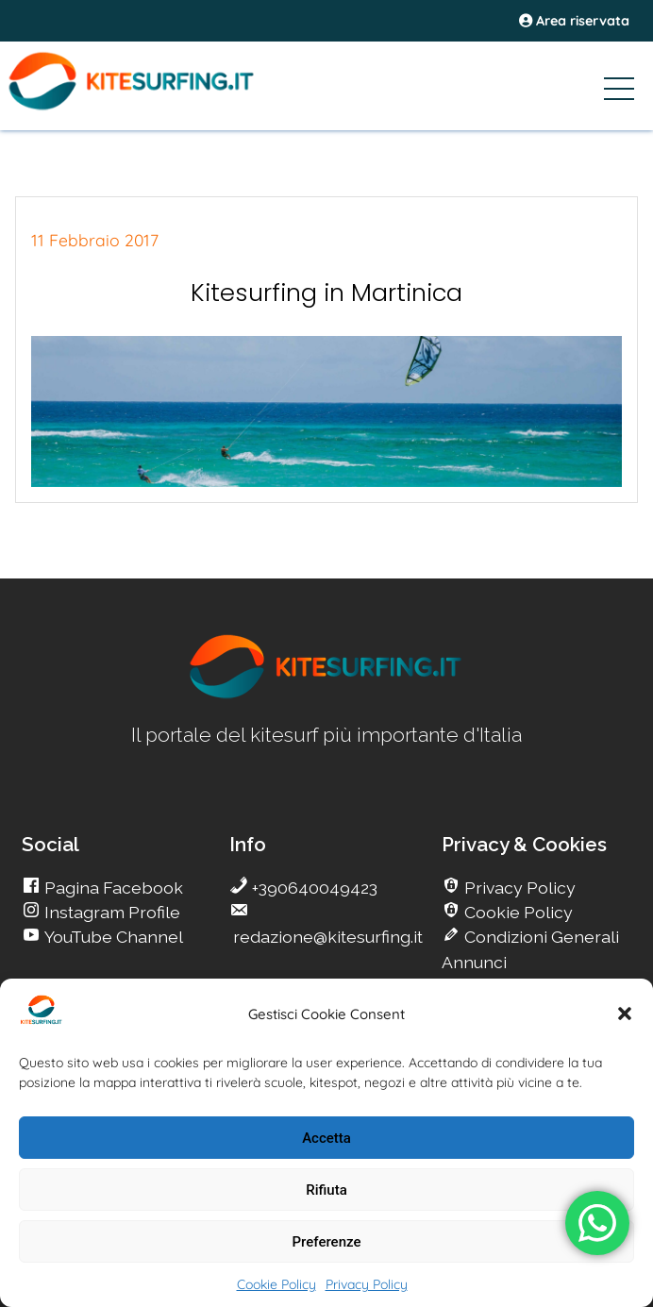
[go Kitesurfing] (326, 695)
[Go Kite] (160, 106)
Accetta (326, 1138)
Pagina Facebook (112, 887)
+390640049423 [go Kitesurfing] (312, 887)
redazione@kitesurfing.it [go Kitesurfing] (326, 937)
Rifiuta (326, 1189)
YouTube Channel (112, 937)
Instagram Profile (110, 912)
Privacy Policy (367, 1284)
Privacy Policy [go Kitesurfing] (518, 887)
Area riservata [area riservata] (574, 20)
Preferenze (327, 1241)
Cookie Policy (276, 1284)
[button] (624, 1013)
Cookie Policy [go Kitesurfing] (516, 912)
